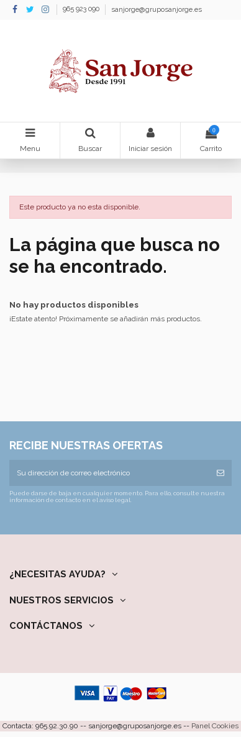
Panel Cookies (215, 725)
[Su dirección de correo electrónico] (109, 473)
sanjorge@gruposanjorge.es (156, 10)
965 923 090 (82, 10)
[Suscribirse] (220, 473)
